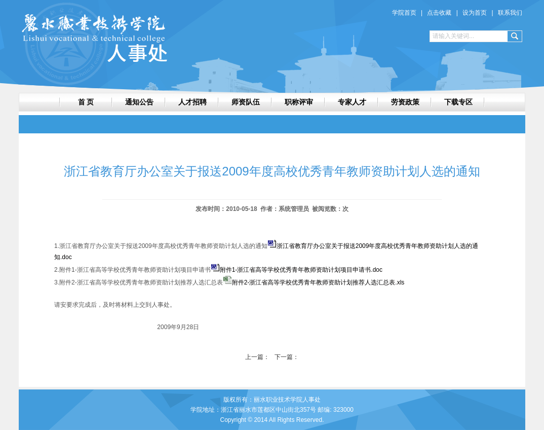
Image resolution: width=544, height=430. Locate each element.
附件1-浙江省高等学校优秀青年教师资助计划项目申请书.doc (301, 269)
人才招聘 (192, 102)
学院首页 (404, 12)
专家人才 (352, 102)
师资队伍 (245, 102)
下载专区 (458, 102)
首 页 (86, 102)
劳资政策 (405, 102)
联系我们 (510, 12)
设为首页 (474, 12)
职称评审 (299, 102)
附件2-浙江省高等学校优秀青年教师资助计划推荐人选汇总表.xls (318, 282)
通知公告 (139, 102)
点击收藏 (439, 12)
